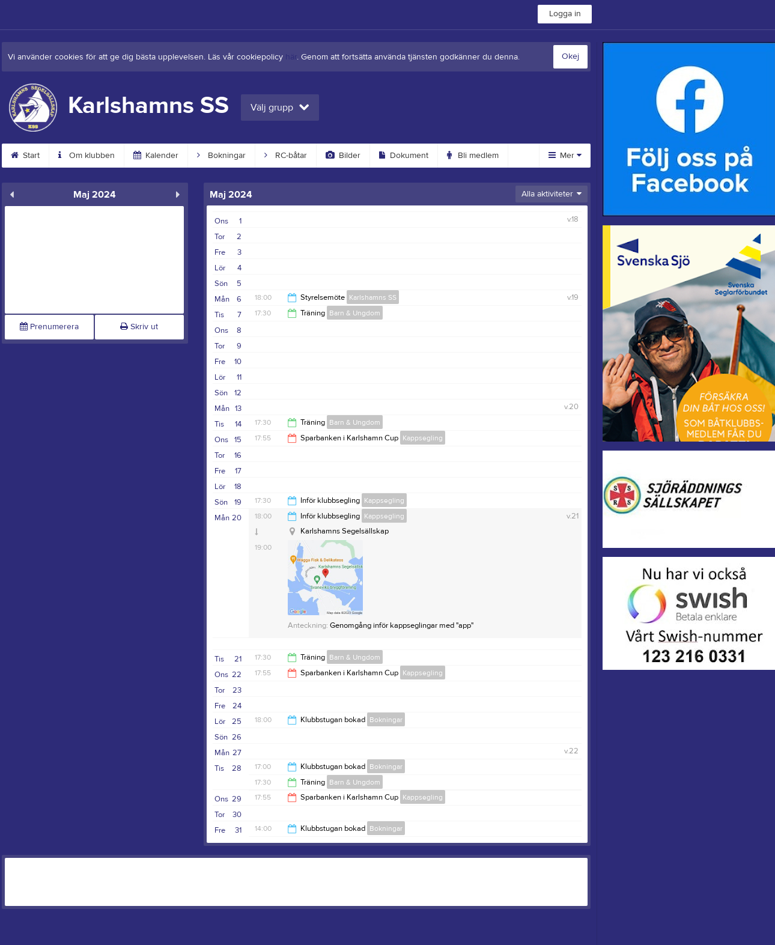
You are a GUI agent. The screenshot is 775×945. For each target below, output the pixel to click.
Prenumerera (49, 326)
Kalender (155, 155)
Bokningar (221, 155)
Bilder (343, 155)
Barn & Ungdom (354, 313)
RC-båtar (285, 155)
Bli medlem (473, 155)
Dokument (403, 155)
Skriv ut (139, 326)
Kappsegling (423, 438)
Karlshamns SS (373, 297)
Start (25, 155)
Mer (565, 155)
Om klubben (86, 155)
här (291, 57)
